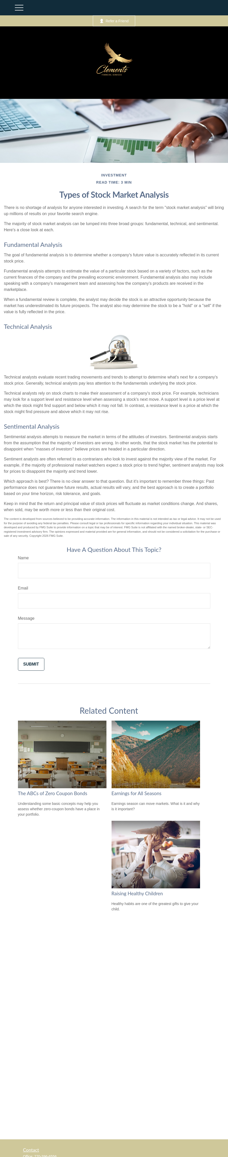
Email (23, 588)
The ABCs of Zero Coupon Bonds (52, 793)
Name (23, 558)
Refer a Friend (114, 21)
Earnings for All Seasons (137, 793)
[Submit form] (31, 664)
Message (26, 618)
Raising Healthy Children (137, 893)
